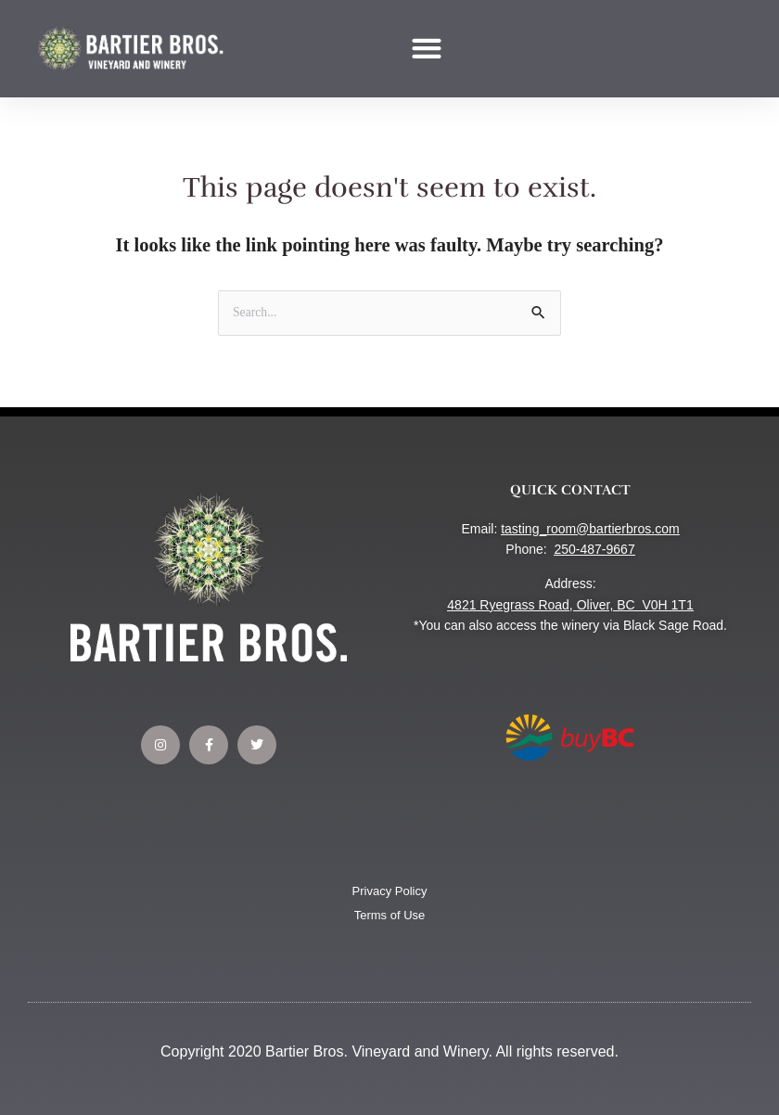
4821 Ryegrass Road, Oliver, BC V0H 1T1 (570, 604)
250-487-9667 (594, 549)
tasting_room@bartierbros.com (590, 528)
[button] (427, 48)
